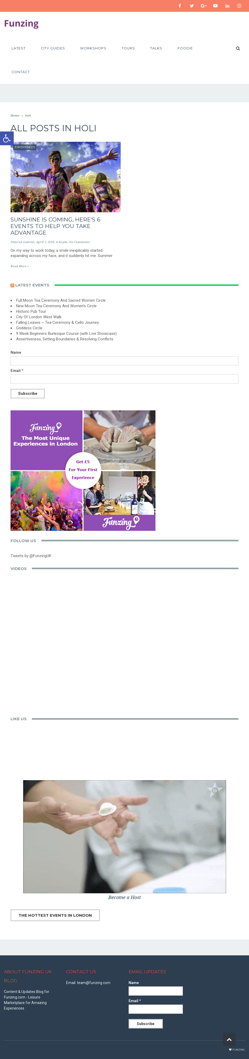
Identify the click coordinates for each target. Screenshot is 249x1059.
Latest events (32, 285)
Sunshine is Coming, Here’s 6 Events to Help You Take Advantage (55, 226)
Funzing (238, 1049)
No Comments (79, 242)
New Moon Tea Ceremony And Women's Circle (56, 306)
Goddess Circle (29, 328)
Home (15, 115)
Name (16, 352)
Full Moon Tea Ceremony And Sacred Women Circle (61, 300)
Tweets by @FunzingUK (31, 555)
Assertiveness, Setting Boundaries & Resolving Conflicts (64, 339)
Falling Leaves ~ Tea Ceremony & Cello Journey (57, 322)
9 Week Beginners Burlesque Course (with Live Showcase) (66, 333)
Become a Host (124, 897)
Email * (17, 370)
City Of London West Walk (38, 317)
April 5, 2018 (45, 242)
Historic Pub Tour (31, 311)
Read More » (20, 266)
